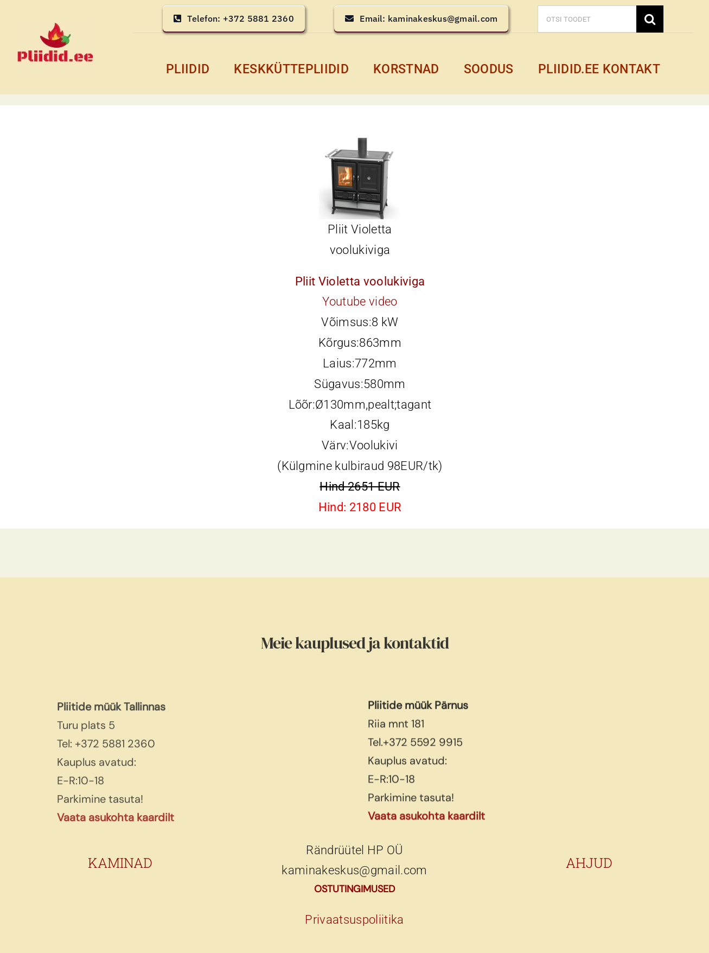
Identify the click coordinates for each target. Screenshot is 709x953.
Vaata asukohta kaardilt (426, 825)
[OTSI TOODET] (587, 19)
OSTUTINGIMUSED (354, 888)
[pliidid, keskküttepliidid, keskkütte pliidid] (54, 27)
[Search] (649, 19)
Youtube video (359, 301)
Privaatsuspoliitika (354, 919)
